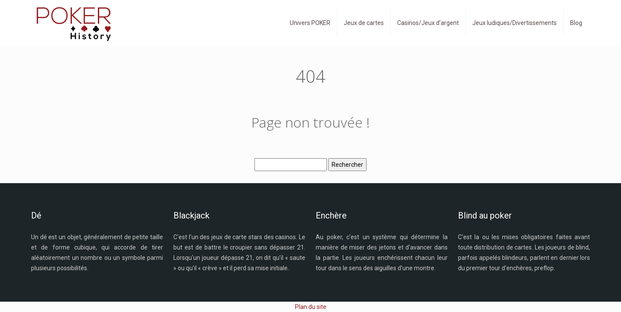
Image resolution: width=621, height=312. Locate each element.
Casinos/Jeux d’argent (428, 22)
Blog (576, 22)
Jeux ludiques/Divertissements (514, 22)
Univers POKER (310, 22)
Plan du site (310, 306)
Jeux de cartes (364, 22)
